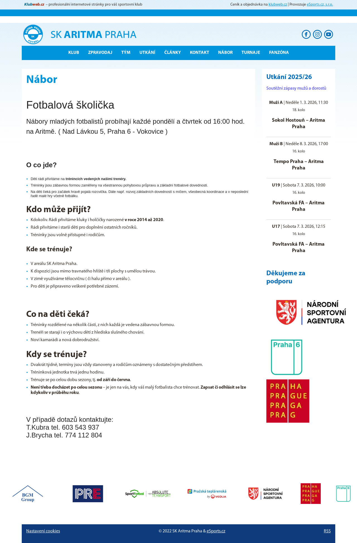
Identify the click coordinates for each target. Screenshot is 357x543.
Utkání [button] (147, 53)
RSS (327, 531)
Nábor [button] (225, 53)
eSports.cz (216, 531)
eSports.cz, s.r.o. (320, 5)
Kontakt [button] (199, 53)
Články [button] (172, 53)
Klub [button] (73, 53)
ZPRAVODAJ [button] (100, 53)
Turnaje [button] (251, 53)
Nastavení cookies (43, 531)
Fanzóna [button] (279, 53)
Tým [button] (126, 53)
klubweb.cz (278, 5)
